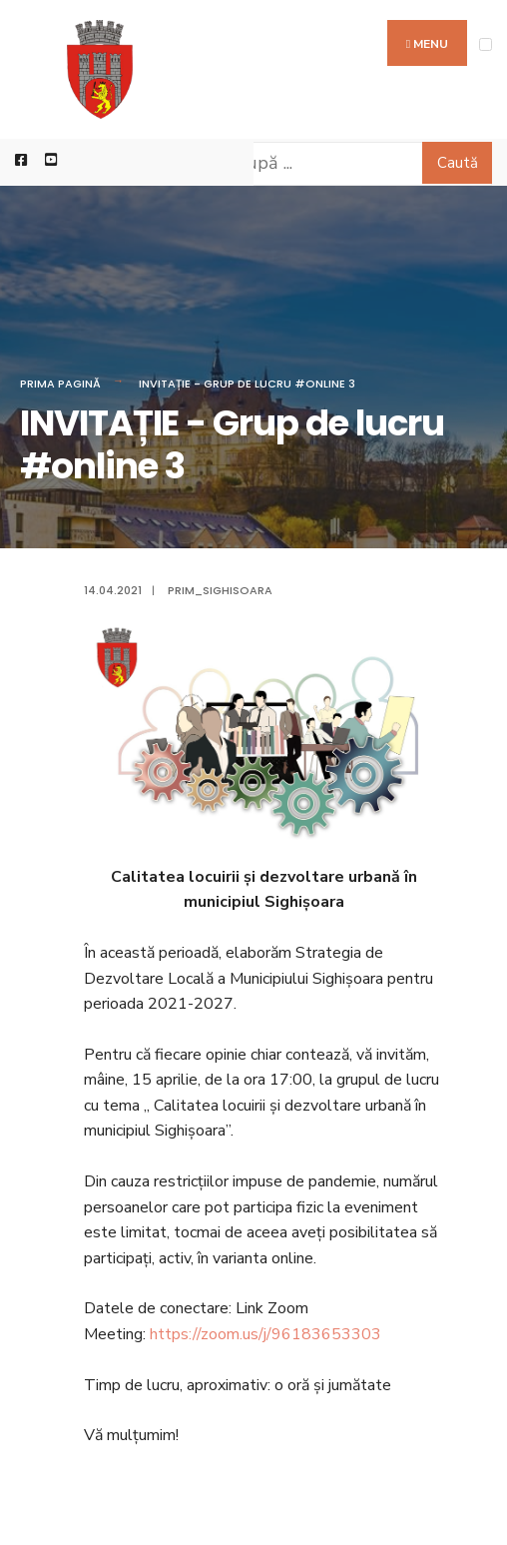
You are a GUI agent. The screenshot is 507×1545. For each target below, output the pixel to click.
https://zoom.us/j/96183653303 (265, 1334)
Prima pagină (60, 383)
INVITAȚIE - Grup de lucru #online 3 (247, 383)
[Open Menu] (485, 44)
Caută (457, 163)
